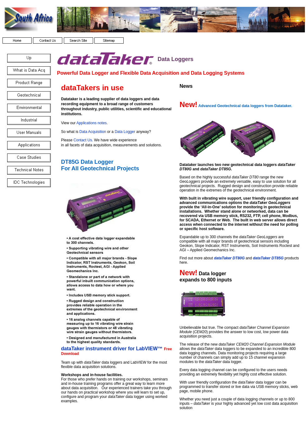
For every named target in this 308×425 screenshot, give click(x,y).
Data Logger (125, 132)
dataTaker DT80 (229, 258)
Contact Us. (83, 140)
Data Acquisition (92, 132)
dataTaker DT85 (268, 258)
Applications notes (91, 123)
